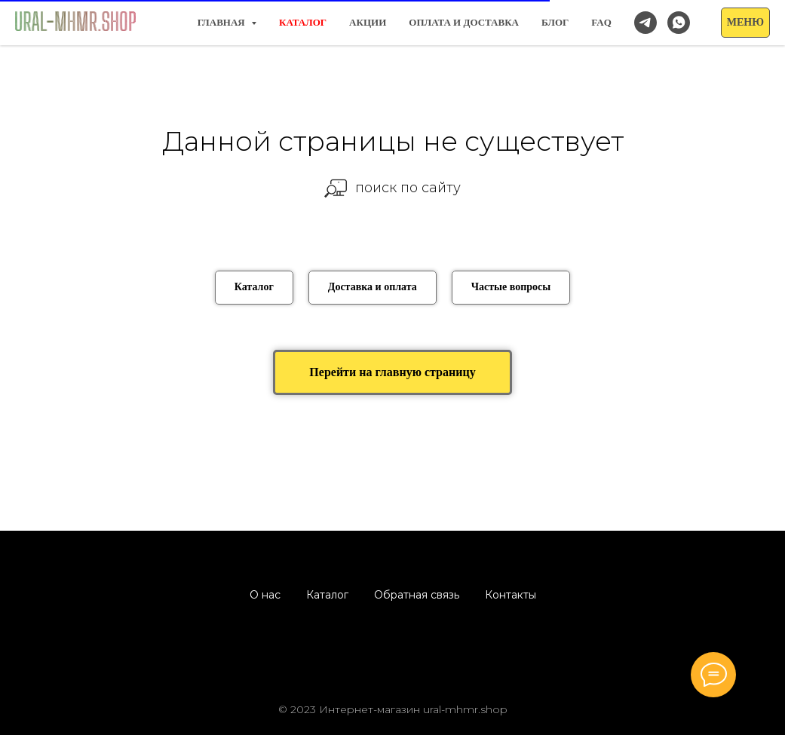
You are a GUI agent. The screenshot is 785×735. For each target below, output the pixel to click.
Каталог (327, 595)
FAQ (601, 22)
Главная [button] (222, 22)
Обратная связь (416, 595)
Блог (555, 22)
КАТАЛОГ (303, 22)
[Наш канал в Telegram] (645, 22)
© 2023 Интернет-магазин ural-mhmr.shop (392, 709)
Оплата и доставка (464, 22)
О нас (265, 595)
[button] (745, 23)
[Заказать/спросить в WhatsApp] (678, 22)
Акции (367, 22)
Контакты (510, 595)
